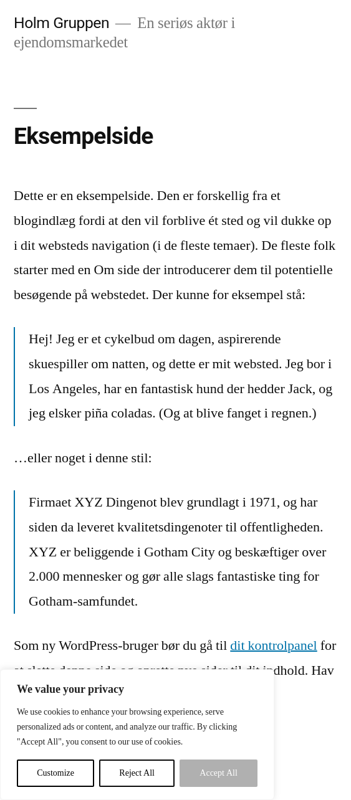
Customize (55, 773)
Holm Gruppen (61, 23)
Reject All (137, 773)
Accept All (219, 773)
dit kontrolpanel (273, 645)
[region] (137, 734)
